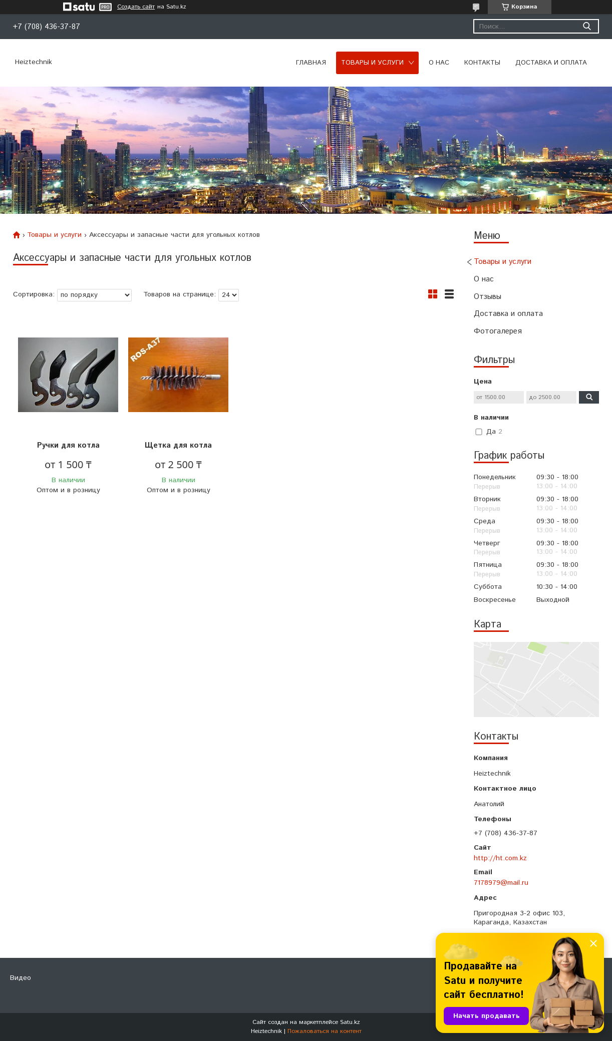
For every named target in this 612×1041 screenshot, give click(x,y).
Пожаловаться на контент (324, 1031)
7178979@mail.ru (501, 883)
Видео (20, 978)
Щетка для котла (178, 445)
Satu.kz (350, 1022)
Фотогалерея (498, 331)
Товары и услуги (372, 63)
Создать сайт (136, 7)
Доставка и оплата (551, 63)
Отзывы (487, 296)
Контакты (482, 63)
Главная (311, 63)
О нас (439, 63)
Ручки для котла (68, 445)
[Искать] (586, 26)
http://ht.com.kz (500, 858)
